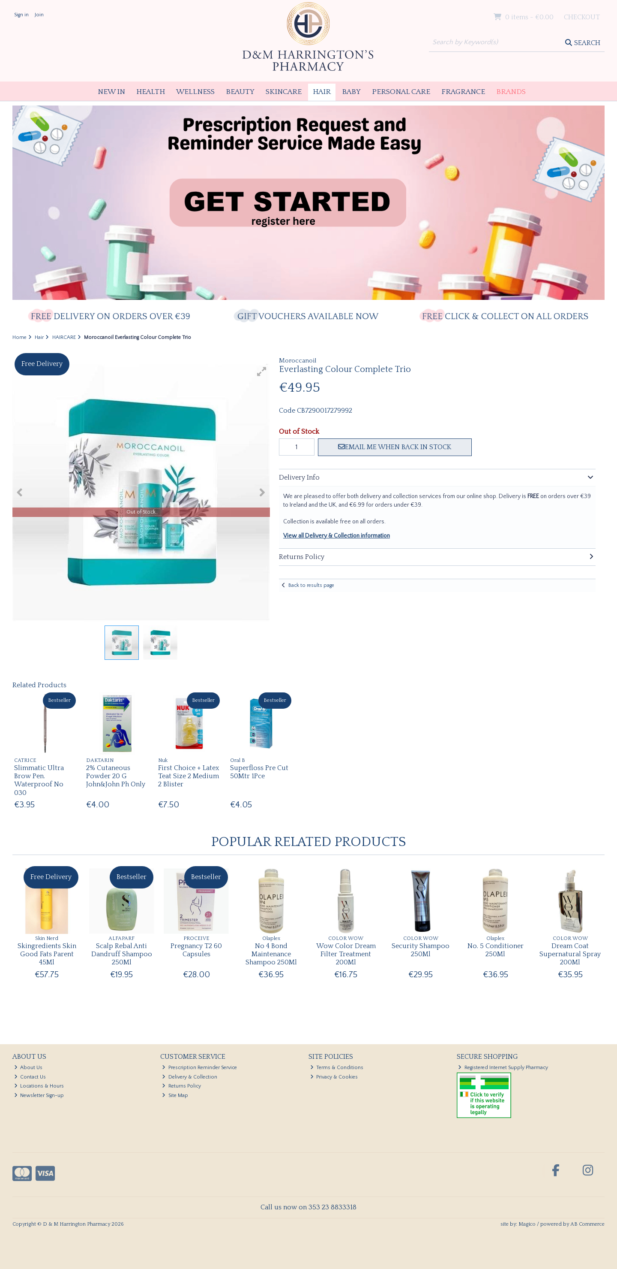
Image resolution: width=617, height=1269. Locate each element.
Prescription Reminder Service (199, 1067)
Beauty (240, 92)
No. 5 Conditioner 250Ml (495, 950)
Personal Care (401, 92)
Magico (527, 1224)
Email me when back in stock (394, 447)
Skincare (284, 92)
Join (39, 15)
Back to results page (311, 585)
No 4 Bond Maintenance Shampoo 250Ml (271, 954)
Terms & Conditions (337, 1067)
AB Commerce (587, 1224)
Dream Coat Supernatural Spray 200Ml (570, 954)
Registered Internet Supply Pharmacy (503, 1067)
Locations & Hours (39, 1086)
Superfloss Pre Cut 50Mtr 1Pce (259, 772)
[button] (262, 371)
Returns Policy (181, 1086)
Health (150, 92)
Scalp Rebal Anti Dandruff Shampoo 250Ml (121, 954)
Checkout (582, 17)
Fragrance (463, 92)
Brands (511, 92)
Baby (351, 92)
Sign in (21, 15)
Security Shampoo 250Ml (420, 950)
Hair (322, 92)
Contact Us (30, 1077)
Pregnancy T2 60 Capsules (196, 950)
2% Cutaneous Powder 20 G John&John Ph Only (115, 776)
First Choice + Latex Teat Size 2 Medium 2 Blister (188, 776)
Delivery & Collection (189, 1077)
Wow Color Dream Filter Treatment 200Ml (346, 954)
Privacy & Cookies (334, 1077)
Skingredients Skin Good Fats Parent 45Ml (47, 954)
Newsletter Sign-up (39, 1095)
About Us (28, 1067)
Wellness (195, 92)
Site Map (175, 1095)
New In (111, 92)
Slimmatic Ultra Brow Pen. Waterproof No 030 (39, 780)
